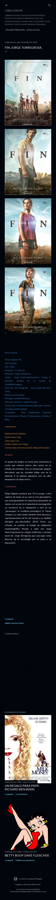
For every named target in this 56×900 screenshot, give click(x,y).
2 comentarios (21, 794)
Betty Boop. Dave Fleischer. (27, 855)
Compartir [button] (9, 619)
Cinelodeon (13, 10)
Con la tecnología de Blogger (28, 879)
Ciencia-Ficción (17, 623)
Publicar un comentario (25, 860)
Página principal (14, 30)
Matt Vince (36, 884)
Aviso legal (32, 30)
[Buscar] (49, 5)
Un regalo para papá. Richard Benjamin (22, 787)
